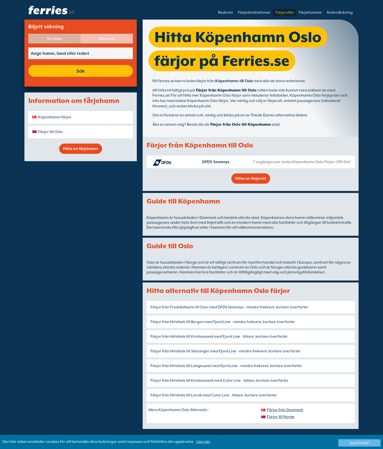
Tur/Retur (54, 39)
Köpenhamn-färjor (54, 117)
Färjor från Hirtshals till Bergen (177, 322)
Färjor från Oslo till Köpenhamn (240, 124)
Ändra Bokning (340, 12)
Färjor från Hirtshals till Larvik (176, 395)
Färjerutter (284, 12)
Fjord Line (222, 322)
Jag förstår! (359, 443)
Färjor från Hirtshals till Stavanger (179, 351)
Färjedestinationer (254, 12)
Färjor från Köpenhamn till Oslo (226, 90)
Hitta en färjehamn (80, 148)
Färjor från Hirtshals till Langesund (180, 366)
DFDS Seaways (215, 162)
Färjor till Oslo (50, 132)
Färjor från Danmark (285, 410)
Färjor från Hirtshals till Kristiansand (181, 336)
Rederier (225, 12)
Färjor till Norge (281, 417)
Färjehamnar (310, 12)
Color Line (232, 380)
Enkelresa (107, 39)
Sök (80, 71)
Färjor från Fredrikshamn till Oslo (179, 307)
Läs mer (203, 441)
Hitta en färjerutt (250, 178)
